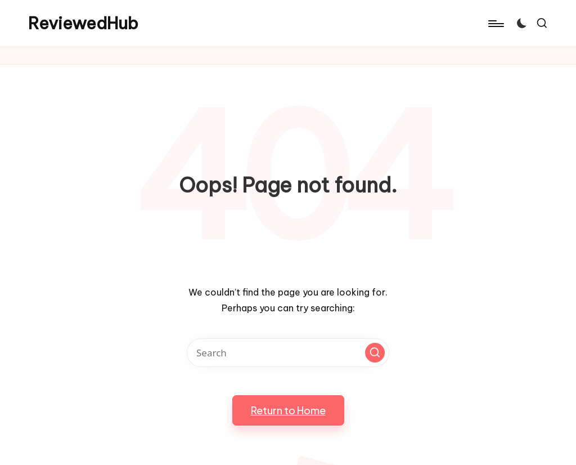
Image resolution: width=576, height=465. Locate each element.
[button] (375, 353)
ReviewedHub (83, 23)
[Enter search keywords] (288, 352)
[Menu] (495, 24)
